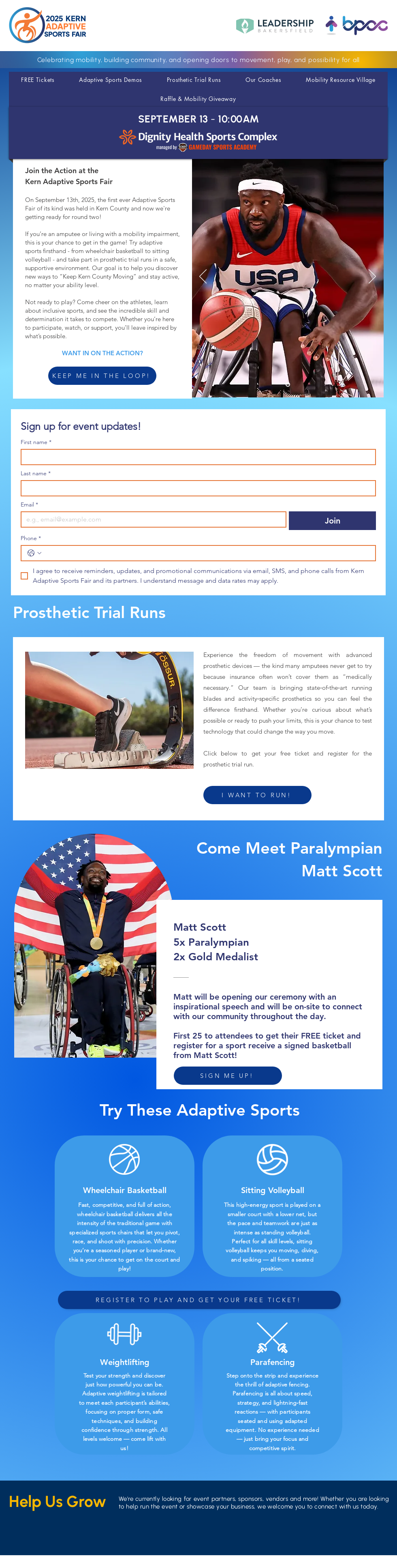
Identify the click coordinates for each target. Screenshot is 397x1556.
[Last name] (195, 488)
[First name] (195, 457)
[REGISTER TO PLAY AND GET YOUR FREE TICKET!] (199, 1300)
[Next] (372, 277)
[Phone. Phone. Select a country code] (34, 553)
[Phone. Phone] (206, 553)
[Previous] (203, 277)
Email (29, 504)
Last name (36, 473)
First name (36, 442)
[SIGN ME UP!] (228, 1076)
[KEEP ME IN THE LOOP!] (102, 376)
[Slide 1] (288, 384)
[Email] (151, 519)
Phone (31, 538)
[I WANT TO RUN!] (257, 795)
